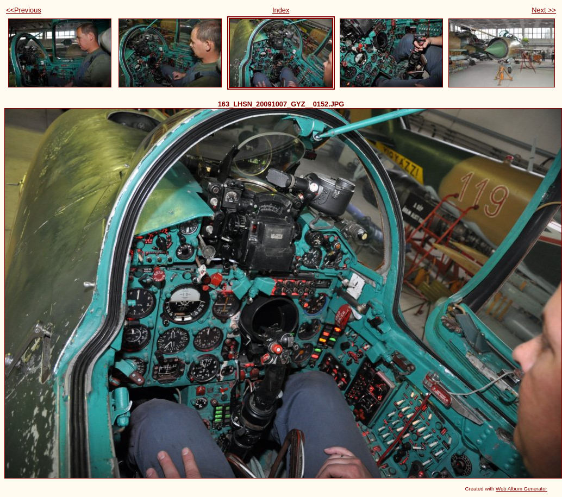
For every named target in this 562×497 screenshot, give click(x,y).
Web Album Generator (521, 489)
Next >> (544, 10)
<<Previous (23, 10)
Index (280, 10)
